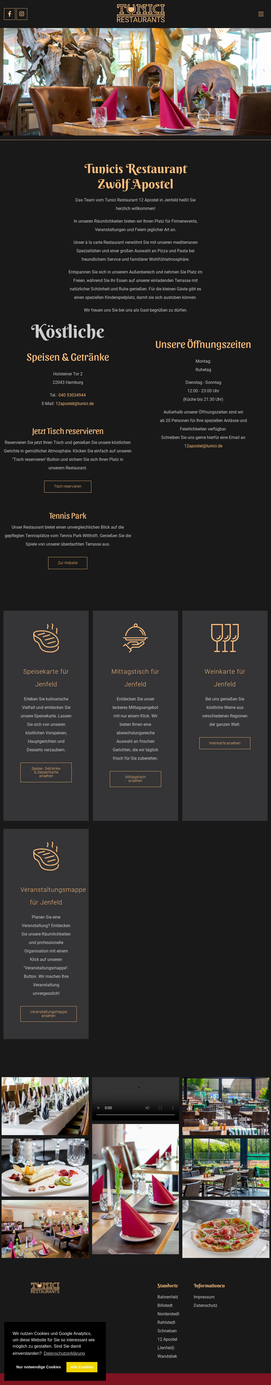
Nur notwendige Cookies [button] (38, 1367)
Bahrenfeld (167, 1296)
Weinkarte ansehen (225, 743)
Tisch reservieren (68, 486)
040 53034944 (72, 395)
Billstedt (165, 1305)
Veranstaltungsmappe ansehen (48, 1014)
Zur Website (68, 563)
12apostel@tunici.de (75, 403)
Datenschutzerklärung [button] (64, 1353)
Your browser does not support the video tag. (135, 1099)
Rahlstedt (166, 1322)
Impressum (204, 1296)
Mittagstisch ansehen (135, 779)
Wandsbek (167, 1356)
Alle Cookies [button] (81, 1367)
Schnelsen (167, 1330)
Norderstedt (168, 1313)
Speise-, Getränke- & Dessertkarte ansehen (46, 772)
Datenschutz (205, 1305)
